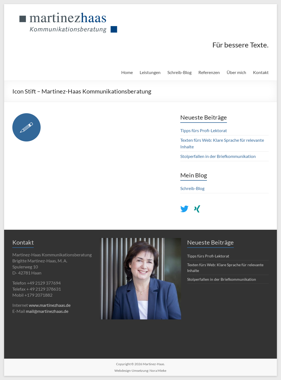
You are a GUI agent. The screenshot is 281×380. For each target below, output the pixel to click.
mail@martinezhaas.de (47, 311)
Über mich (236, 72)
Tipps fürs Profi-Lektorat (203, 130)
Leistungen (150, 72)
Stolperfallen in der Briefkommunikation (218, 156)
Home (127, 72)
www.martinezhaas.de (50, 305)
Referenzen (209, 72)
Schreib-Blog (179, 72)
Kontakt (261, 72)
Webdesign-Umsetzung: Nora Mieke (140, 370)
